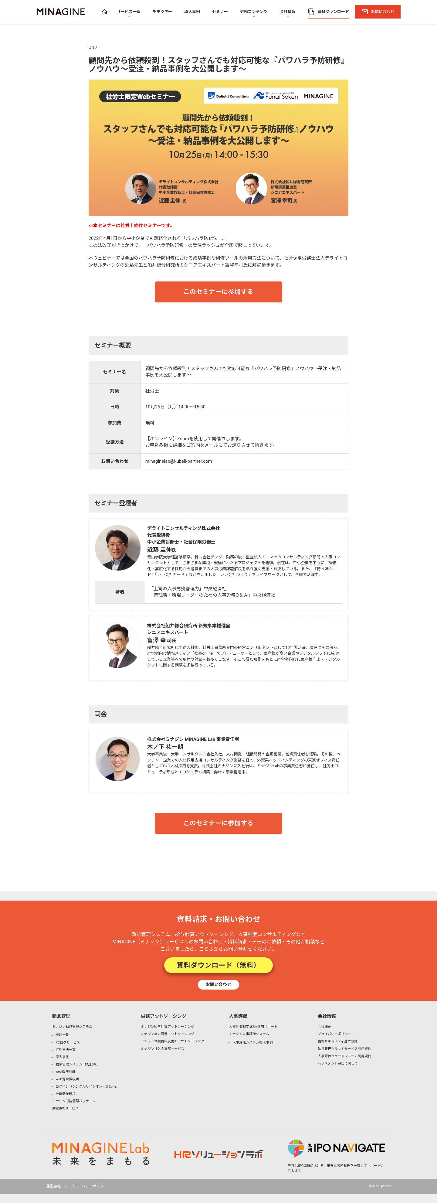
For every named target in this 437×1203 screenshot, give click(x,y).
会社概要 (324, 1027)
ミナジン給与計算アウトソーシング (167, 1027)
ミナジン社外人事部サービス (162, 1049)
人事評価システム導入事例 (252, 1043)
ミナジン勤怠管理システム (72, 1027)
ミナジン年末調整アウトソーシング (167, 1034)
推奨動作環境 (66, 1094)
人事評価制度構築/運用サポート (253, 1027)
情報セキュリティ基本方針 (337, 1041)
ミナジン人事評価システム (249, 1034)
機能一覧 (62, 1035)
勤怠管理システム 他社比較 (76, 1064)
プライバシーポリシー (334, 1034)
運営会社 (53, 1186)
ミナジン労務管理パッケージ (74, 1101)
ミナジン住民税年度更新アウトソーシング (172, 1041)
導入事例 (62, 1057)
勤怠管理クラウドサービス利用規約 (344, 1049)
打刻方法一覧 (66, 1050)
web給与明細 (65, 1072)
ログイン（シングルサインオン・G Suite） (88, 1087)
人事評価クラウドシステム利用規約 (344, 1056)
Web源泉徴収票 (67, 1079)
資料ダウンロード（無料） (218, 965)
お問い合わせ (218, 984)
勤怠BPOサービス (65, 1108)
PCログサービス (68, 1043)
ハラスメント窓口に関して (338, 1063)
